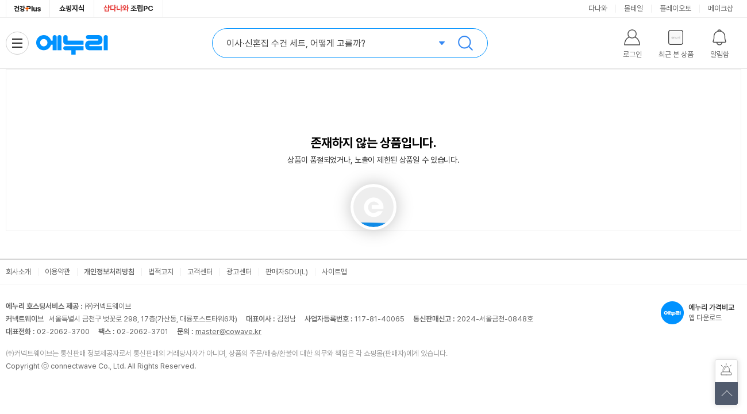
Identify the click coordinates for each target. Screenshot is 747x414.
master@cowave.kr (228, 331)
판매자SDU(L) (286, 271)
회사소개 (18, 271)
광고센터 (239, 271)
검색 (465, 43)
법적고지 (161, 271)
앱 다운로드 (701, 312)
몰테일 (633, 8)
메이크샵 (720, 8)
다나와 (597, 8)
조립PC (128, 8)
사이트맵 (334, 271)
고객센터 (200, 271)
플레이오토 (675, 8)
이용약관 (57, 271)
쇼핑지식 (71, 8)
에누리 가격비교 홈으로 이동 (72, 43)
